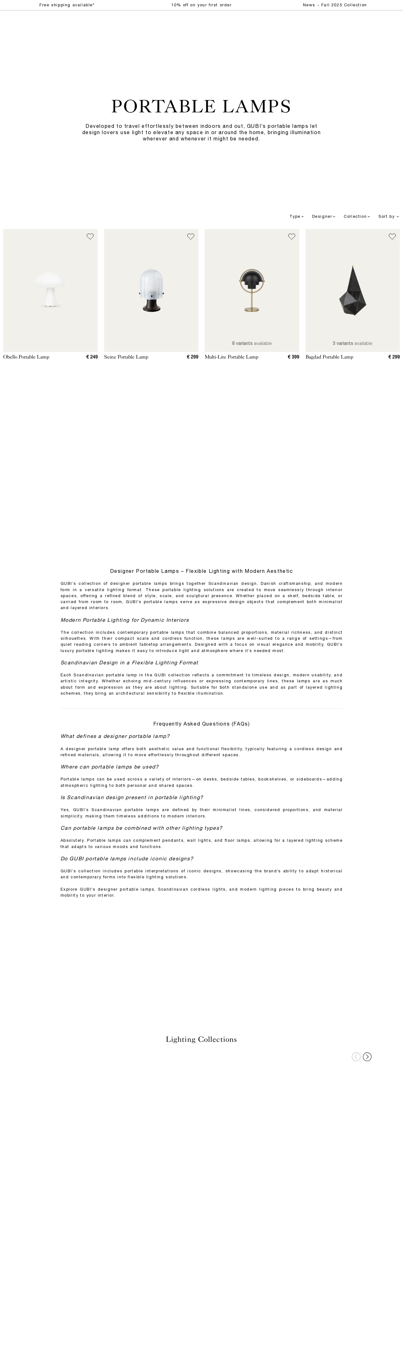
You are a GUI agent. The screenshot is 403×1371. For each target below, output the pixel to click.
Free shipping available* (67, 5)
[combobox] (290, 216)
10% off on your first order (201, 5)
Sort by (389, 217)
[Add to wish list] (90, 236)
